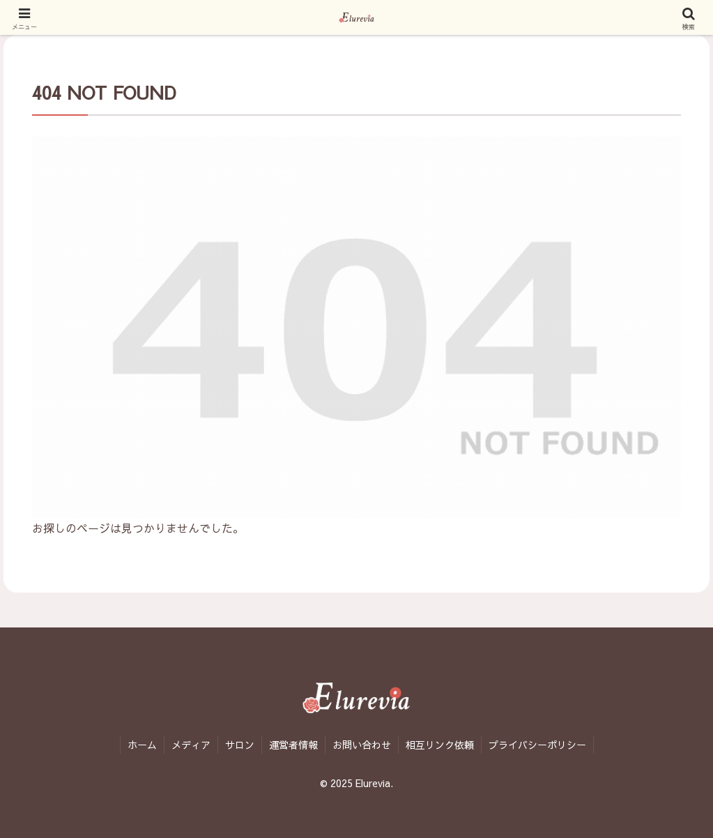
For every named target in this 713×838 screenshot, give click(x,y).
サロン (239, 745)
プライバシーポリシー (537, 745)
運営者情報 (293, 745)
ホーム (142, 745)
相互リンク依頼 (440, 745)
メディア (190, 745)
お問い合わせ (361, 745)
